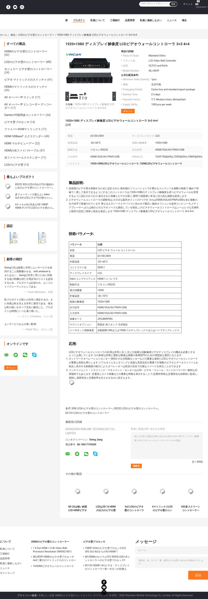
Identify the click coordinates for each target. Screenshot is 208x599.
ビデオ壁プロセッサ (16, 122)
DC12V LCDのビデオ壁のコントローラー (87, 413)
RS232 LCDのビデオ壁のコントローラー (136, 408)
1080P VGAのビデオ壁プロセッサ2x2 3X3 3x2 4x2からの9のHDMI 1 (105, 550)
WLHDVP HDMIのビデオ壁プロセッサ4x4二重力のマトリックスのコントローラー (54, 559)
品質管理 (130, 20)
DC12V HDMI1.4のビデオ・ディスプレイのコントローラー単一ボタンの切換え (107, 567)
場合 (184, 20)
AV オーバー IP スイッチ (19, 97)
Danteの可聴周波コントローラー (24, 115)
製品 (13, 34)
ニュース (172, 20)
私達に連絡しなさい (151, 20)
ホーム (3, 34)
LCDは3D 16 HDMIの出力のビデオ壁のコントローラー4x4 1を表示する (106, 508)
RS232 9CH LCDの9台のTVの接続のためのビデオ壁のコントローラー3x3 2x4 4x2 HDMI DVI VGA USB (34, 187)
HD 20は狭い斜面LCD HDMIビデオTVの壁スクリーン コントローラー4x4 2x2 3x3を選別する (77, 508)
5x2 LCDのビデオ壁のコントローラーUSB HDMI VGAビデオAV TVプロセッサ (134, 508)
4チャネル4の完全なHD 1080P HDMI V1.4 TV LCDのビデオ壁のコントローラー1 (33, 207)
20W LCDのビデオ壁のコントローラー (92, 408)
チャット (188, 4)
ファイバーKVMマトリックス (22, 129)
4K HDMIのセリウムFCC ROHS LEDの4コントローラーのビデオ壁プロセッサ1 (107, 558)
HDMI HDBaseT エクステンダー (24, 136)
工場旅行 (115, 20)
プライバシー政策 (27, 595)
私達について (97, 20)
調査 (173, 4)
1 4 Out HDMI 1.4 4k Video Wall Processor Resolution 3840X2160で (52, 550)
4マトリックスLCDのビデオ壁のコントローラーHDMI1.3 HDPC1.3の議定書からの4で (162, 508)
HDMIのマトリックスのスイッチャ (25, 86)
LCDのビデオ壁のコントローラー (36, 34)
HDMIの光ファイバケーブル (21, 150)
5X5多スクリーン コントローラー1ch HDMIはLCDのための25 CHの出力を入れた (191, 508)
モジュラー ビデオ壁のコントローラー (28, 69)
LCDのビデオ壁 (13, 164)
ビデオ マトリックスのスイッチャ (25, 79)
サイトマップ (7, 573)
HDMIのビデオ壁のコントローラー (25, 51)
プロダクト (79, 20)
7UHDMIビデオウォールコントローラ (53, 566)
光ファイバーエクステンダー (22, 157)
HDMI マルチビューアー (19, 143)
